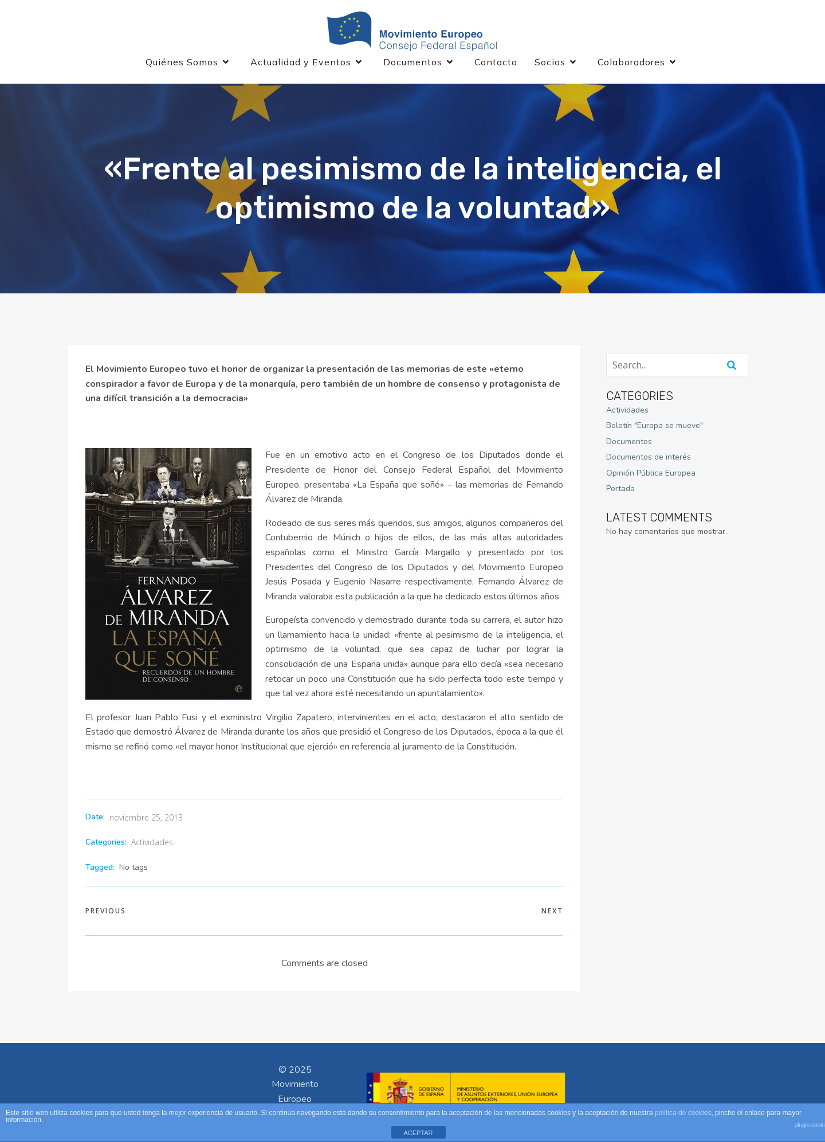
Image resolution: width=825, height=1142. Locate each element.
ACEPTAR (418, 1132)
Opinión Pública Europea (651, 473)
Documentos (629, 441)
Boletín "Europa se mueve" (654, 425)
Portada (620, 488)
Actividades (152, 842)
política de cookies (683, 1113)
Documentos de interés (648, 457)
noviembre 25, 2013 (146, 817)
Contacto (495, 62)
